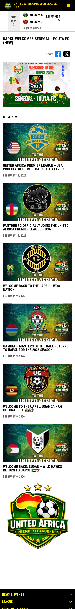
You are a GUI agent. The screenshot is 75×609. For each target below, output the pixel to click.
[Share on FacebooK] (58, 54)
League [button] (7, 601)
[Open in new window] (36, 84)
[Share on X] (66, 54)
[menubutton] (68, 5)
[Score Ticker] (37, 21)
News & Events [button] (13, 594)
